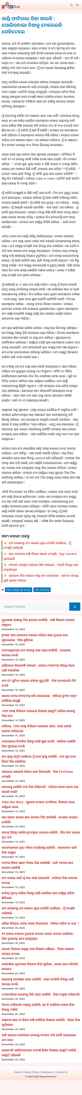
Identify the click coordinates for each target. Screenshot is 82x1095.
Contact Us (62, 1072)
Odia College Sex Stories (18, 589)
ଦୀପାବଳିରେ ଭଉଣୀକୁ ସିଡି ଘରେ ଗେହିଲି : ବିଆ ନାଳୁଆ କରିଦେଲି (41, 994)
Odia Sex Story (42, 589)
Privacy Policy (30, 1072)
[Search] (74, 606)
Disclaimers (47, 1072)
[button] (71, 5)
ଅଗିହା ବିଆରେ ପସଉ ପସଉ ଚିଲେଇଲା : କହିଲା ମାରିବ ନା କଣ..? (40, 923)
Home (17, 1072)
